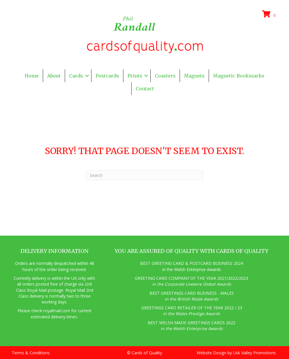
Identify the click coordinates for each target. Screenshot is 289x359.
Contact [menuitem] (145, 89)
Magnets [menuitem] (194, 76)
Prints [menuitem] (134, 76)
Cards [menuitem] (76, 76)
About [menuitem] (54, 76)
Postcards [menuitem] (107, 76)
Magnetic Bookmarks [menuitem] (238, 76)
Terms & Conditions (31, 352)
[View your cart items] (269, 14)
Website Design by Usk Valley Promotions (236, 352)
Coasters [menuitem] (165, 76)
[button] (87, 75)
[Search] (144, 175)
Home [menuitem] (32, 76)
